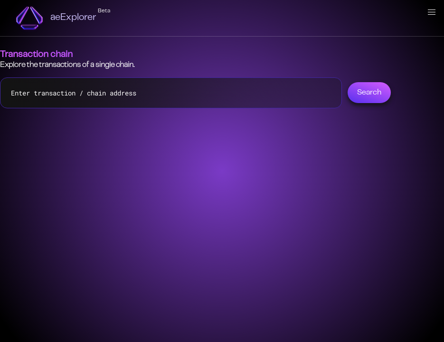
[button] (431, 12)
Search (369, 92)
